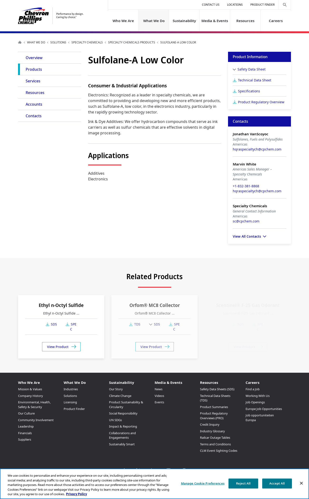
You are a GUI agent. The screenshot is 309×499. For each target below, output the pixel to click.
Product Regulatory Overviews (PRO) (214, 415)
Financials (25, 433)
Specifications (249, 91)
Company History (30, 396)
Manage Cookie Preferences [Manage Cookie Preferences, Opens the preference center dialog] (202, 483)
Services (33, 81)
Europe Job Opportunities (264, 409)
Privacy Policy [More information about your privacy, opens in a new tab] (76, 494)
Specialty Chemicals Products (131, 42)
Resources (245, 20)
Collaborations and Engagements (122, 435)
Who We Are (123, 20)
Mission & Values (30, 389)
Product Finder (262, 5)
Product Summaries (214, 407)
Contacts (34, 115)
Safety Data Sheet (252, 69)
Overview (34, 57)
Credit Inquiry (209, 424)
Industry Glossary (212, 431)
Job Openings (255, 402)
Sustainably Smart (122, 444)
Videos (159, 396)
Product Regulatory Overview (261, 102)
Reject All (243, 483)
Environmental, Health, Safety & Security (34, 404)
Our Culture (26, 413)
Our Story (116, 389)
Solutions (58, 42)
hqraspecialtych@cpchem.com (257, 149)
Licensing (70, 402)
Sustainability (184, 20)
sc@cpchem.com (246, 221)
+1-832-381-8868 (246, 186)
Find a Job (253, 389)
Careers (275, 20)
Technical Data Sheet (254, 80)
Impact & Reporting (123, 426)
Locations (235, 5)
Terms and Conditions (215, 444)
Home (20, 42)
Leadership (26, 426)
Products (34, 69)
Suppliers (24, 439)
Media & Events (214, 20)
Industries (71, 389)
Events (159, 402)
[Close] (301, 483)
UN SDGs (115, 420)
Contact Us (210, 5)
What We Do (154, 20)
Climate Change (120, 396)
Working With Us (258, 396)
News (158, 389)
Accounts (34, 104)
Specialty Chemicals (87, 42)
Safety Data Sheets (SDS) (217, 389)
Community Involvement (36, 420)
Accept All (277, 483)
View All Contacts (247, 236)
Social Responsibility (123, 413)
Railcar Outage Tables (215, 437)
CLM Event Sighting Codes (218, 450)
